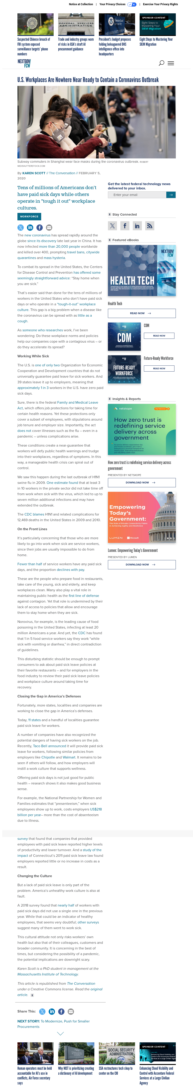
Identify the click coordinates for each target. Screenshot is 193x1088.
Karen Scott (33, 173)
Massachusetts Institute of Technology (47, 974)
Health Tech (115, 303)
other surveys (88, 922)
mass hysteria (54, 257)
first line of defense (84, 595)
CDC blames (34, 514)
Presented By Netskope (124, 475)
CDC (82, 633)
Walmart (69, 757)
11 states (34, 720)
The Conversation (62, 173)
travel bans (75, 252)
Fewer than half (29, 564)
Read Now (141, 313)
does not (24, 430)
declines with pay (70, 569)
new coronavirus (37, 235)
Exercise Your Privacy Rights (160, 4)
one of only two (47, 365)
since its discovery (41, 240)
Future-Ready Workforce (158, 358)
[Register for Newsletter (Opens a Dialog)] (171, 195)
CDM (146, 325)
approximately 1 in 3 (33, 387)
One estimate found (62, 482)
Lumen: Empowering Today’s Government (133, 550)
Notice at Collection (81, 4)
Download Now (142, 482)
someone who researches (42, 330)
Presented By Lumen (122, 557)
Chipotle (48, 757)
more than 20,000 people (59, 246)
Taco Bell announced (49, 746)
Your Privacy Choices (118, 4)
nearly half (66, 905)
